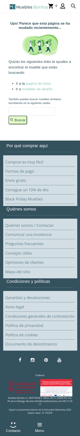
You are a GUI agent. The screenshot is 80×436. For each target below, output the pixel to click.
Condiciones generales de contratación (40, 316)
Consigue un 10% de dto (27, 189)
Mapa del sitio (17, 271)
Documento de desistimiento (31, 344)
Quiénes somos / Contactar (29, 225)
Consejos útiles (18, 253)
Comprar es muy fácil (24, 162)
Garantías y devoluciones (27, 297)
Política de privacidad (24, 325)
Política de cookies (21, 334)
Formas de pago (19, 171)
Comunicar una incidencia (28, 234)
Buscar (18, 120)
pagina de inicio (38, 84)
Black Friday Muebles (24, 199)
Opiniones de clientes (24, 262)
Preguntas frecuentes (24, 243)
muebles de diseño (37, 89)
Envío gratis (15, 180)
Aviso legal (14, 306)
